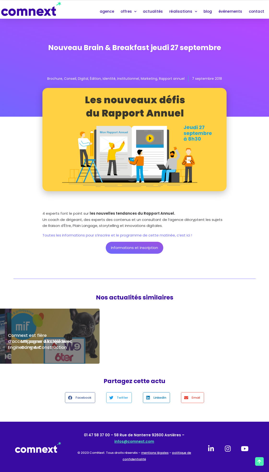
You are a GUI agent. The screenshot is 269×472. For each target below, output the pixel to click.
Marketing (149, 78)
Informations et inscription (134, 247)
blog (208, 11)
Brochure (54, 78)
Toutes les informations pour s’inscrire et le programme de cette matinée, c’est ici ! (117, 235)
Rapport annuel (172, 78)
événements (230, 11)
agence (107, 11)
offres (128, 11)
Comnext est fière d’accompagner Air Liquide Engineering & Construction (37, 341)
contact (256, 11)
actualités (153, 11)
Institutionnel (128, 78)
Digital (83, 78)
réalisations (183, 11)
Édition (95, 78)
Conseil (70, 78)
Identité (109, 78)
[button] (80, 397)
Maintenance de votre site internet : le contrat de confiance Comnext (127, 341)
